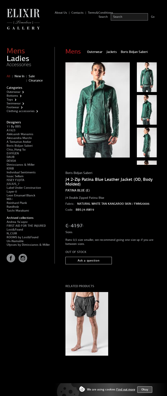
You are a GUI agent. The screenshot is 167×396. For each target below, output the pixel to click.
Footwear (13, 107)
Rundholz (13, 207)
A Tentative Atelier (19, 142)
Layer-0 (12, 191)
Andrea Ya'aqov (17, 222)
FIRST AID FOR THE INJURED (26, 226)
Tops (10, 99)
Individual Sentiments (21, 172)
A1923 (11, 130)
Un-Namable (15, 241)
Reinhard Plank (17, 203)
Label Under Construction (24, 188)
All (8, 76)
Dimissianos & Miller (21, 165)
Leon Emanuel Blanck (21, 195)
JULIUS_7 (13, 184)
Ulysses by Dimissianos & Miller (28, 245)
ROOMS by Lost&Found (22, 237)
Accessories (19, 64)
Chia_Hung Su (16, 149)
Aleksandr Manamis (20, 134)
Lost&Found (15, 229)
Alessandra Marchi (19, 138)
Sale (32, 76)
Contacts (77, 13)
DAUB (11, 157)
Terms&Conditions (100, 13)
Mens (16, 51)
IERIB (10, 168)
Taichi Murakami (18, 210)
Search (103, 17)
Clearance (36, 80)
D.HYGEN (13, 153)
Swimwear (14, 103)
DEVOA (11, 161)
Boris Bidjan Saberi (20, 146)
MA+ (10, 199)
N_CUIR (12, 233)
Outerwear (14, 92)
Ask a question (89, 260)
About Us (61, 13)
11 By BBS (14, 126)
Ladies (18, 58)
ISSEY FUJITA (15, 180)
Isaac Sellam (15, 176)
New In (19, 76)
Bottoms (12, 96)
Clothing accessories (21, 111)
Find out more (125, 389)
